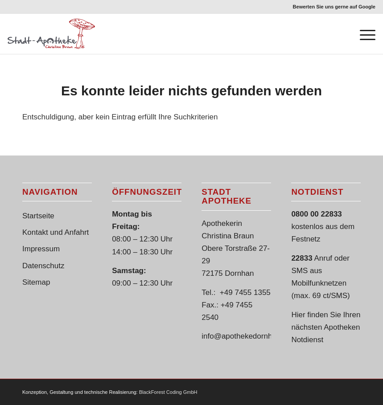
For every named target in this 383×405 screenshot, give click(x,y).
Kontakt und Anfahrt (55, 232)
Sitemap (36, 282)
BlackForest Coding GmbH (168, 392)
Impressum (41, 249)
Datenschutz (43, 266)
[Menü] (363, 34)
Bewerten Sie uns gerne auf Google (334, 6)
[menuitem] (331, 6)
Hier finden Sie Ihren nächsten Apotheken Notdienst (325, 327)
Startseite (38, 216)
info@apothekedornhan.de (246, 336)
